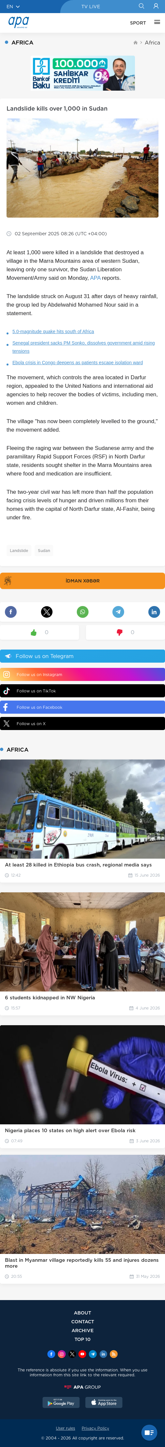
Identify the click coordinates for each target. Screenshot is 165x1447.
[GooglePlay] (61, 1403)
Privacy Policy (95, 1428)
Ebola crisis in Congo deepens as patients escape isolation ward (77, 362)
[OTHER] (155, 23)
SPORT (138, 23)
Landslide (19, 550)
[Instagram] (62, 1354)
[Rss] (114, 1354)
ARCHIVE (83, 1330)
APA (95, 278)
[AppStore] (104, 1403)
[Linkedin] (103, 1354)
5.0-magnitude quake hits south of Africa (53, 331)
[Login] (156, 6)
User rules (65, 1428)
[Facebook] (51, 1354)
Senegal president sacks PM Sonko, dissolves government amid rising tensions (83, 347)
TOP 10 (82, 1339)
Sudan (44, 550)
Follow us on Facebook (32, 707)
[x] (72, 1354)
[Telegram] (93, 1354)
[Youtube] (82, 1354)
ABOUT (82, 1312)
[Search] (141, 6)
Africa (152, 43)
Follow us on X (24, 723)
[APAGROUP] (82, 1387)
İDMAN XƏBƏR (51, 580)
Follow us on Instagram (32, 674)
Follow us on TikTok (29, 691)
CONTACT (82, 1321)
